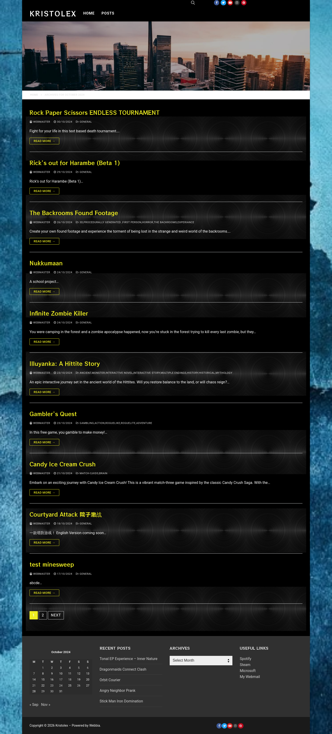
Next (56, 615)
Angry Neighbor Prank (117, 690)
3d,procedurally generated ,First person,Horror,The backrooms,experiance (135, 222)
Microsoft (248, 671)
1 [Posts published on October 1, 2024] (43, 667)
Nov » (45, 704)
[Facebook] (216, 2)
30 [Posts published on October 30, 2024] (51, 691)
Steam (245, 665)
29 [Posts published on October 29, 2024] (42, 691)
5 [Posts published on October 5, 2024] (79, 667)
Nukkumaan (46, 263)
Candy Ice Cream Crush (63, 464)
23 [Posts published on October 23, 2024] (51, 685)
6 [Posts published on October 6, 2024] (88, 667)
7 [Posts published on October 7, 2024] (34, 673)
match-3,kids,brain (91, 473)
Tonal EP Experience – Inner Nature (128, 659)
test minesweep (52, 564)
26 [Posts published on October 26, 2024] (78, 685)
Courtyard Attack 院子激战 (66, 514)
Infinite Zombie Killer (59, 313)
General (84, 121)
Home (34, 94)
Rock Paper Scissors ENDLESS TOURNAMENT (95, 112)
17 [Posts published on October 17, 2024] (60, 679)
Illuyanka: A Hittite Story (65, 363)
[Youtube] (230, 2)
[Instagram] (237, 2)
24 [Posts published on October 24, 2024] (60, 685)
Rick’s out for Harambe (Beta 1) (75, 162)
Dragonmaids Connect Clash (123, 669)
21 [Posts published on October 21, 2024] (34, 685)
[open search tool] (193, 3)
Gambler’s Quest (53, 413)
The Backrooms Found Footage (74, 212)
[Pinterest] (243, 2)
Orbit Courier (110, 680)
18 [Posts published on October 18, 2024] (69, 679)
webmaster (40, 121)
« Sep (34, 704)
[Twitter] (223, 2)
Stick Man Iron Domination (121, 701)
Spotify (245, 659)
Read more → (44, 141)
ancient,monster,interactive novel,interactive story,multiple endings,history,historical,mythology (154, 372)
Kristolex (53, 13)
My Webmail (250, 677)
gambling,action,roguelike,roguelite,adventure (114, 423)
